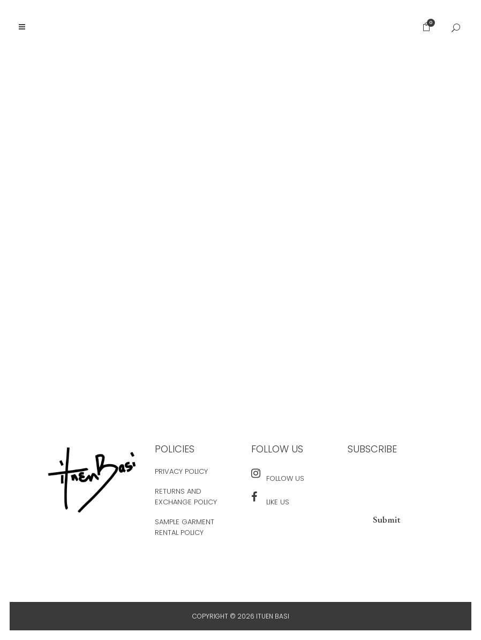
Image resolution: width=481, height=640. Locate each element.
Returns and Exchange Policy (186, 496)
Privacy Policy (181, 471)
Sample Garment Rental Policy (184, 527)
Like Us (277, 502)
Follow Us (285, 478)
